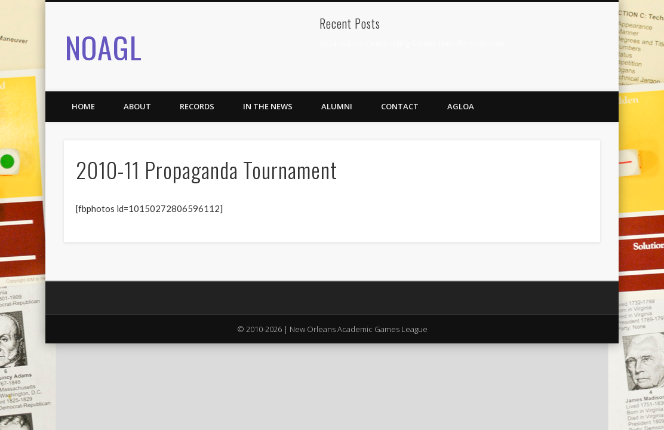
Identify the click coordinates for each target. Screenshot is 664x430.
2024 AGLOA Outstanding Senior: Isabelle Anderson (411, 43)
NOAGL (103, 46)
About (137, 106)
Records (197, 106)
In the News (268, 106)
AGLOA (460, 106)
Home (83, 106)
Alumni (336, 106)
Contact (400, 106)
